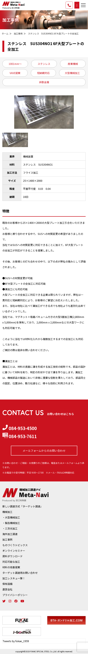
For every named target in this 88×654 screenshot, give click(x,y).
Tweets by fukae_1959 (16, 641)
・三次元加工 (10, 528)
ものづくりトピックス (15, 545)
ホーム (5, 33)
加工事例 (18, 33)
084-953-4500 (19, 428)
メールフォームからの (44, 450)
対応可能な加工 (11, 562)
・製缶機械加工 (11, 523)
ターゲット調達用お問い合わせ (20, 573)
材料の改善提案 (11, 567)
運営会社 (7, 589)
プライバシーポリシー (15, 595)
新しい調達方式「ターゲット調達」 (22, 506)
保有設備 (7, 584)
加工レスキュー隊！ (13, 578)
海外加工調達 (10, 534)
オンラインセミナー (13, 550)
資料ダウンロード (12, 556)
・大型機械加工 (11, 517)
